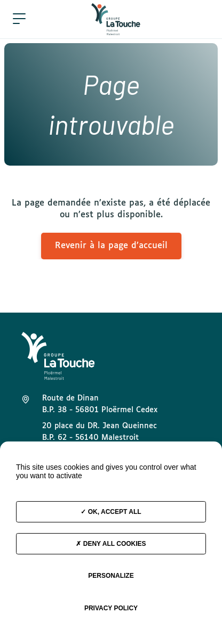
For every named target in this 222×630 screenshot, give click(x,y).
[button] (19, 19)
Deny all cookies (111, 543)
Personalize (110, 575)
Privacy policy (111, 608)
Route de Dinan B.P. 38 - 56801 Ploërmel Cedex (99, 404)
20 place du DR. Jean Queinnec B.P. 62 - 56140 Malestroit (99, 431)
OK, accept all (111, 512)
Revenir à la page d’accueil (111, 245)
